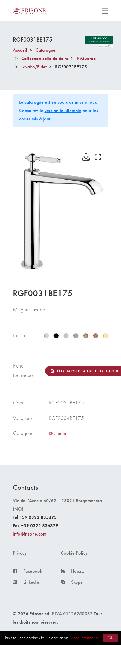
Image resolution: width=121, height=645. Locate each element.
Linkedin (31, 582)
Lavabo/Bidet (34, 66)
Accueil (20, 50)
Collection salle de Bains (45, 58)
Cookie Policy (74, 553)
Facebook (32, 571)
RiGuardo (86, 58)
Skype (77, 582)
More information (84, 638)
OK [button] (110, 638)
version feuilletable (63, 110)
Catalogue (46, 50)
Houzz (77, 571)
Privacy (20, 553)
